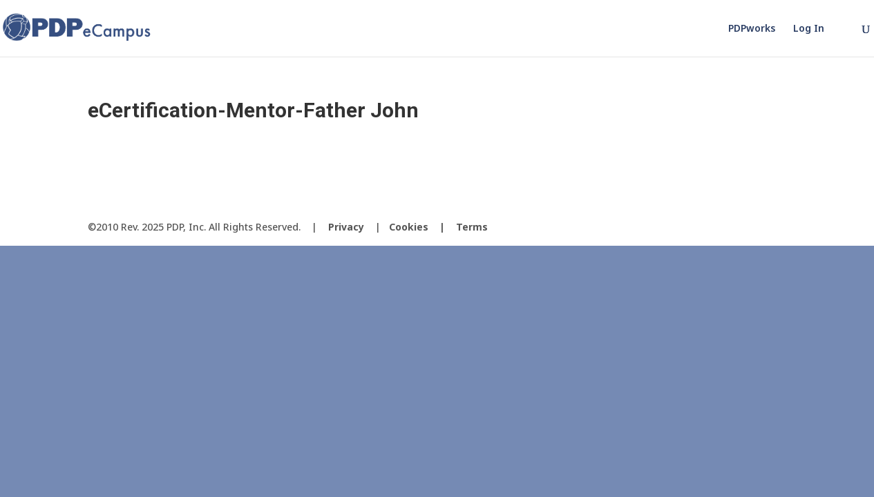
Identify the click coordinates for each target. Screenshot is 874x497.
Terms (472, 226)
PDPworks (751, 29)
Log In (808, 29)
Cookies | (422, 226)
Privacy (346, 226)
